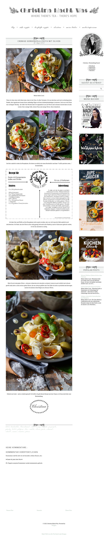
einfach (45, 427)
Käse (27, 429)
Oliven (38, 429)
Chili (33, 427)
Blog (13, 27)
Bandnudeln (15, 427)
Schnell (8, 432)
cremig (38, 427)
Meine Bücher (71, 27)
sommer (15, 432)
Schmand (50, 429)
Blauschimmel (25, 427)
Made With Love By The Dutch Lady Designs (54, 534)
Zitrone (27, 432)
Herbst (14, 429)
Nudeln (32, 429)
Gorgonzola (53, 427)
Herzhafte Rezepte (42, 27)
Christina (57, 27)
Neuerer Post (9, 510)
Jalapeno (21, 429)
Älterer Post (68, 510)
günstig (8, 429)
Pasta (44, 429)
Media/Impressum (89, 27)
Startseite (39, 510)
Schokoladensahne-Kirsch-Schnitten (90, 286)
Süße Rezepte (25, 27)
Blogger (54, 525)
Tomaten (21, 432)
